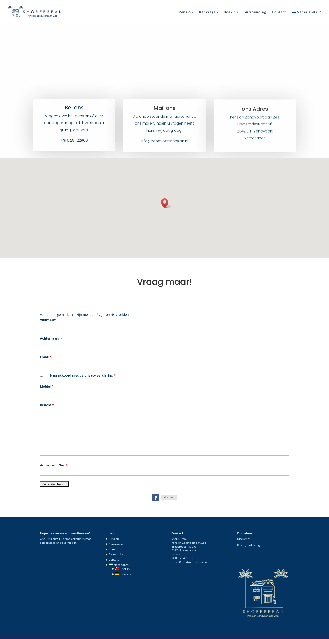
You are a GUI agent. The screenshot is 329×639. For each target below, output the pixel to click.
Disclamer (243, 539)
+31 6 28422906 (74, 141)
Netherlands (254, 141)
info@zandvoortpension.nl (164, 143)
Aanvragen (208, 12)
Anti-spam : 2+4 (53, 465)
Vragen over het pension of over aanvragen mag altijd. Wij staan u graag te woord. (74, 124)
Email (45, 357)
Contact (279, 12)
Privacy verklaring (248, 545)
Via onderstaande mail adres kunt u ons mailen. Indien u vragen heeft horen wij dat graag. (164, 126)
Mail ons (164, 110)
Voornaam (48, 319)
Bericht (47, 405)
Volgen (169, 497)
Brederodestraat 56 (254, 127)
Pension (186, 12)
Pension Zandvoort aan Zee (255, 120)
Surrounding (255, 12)
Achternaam (51, 338)
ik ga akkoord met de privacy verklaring (82, 375)
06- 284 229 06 (184, 558)
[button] (166, 203)
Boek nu (231, 12)
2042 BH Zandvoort (255, 134)
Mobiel (46, 386)
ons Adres (255, 112)
